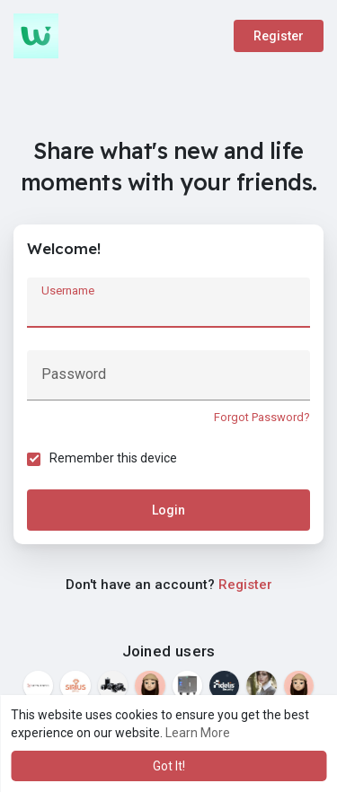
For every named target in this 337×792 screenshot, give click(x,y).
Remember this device (113, 458)
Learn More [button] (197, 733)
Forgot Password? (262, 417)
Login (168, 510)
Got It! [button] (169, 766)
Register (278, 36)
